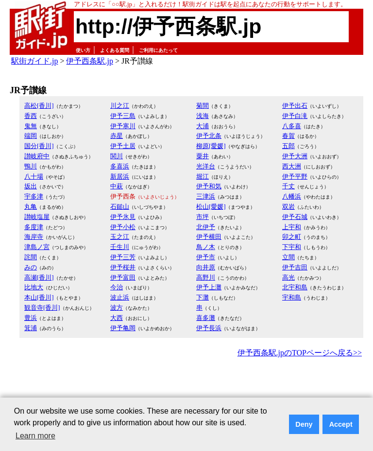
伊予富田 (123, 277)
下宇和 (291, 247)
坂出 (30, 186)
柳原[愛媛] (211, 146)
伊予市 (205, 257)
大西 (116, 317)
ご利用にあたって (158, 50)
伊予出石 (294, 105)
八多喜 (291, 126)
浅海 (202, 115)
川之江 (119, 105)
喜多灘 (205, 317)
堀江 (202, 176)
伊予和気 (208, 186)
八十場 (33, 176)
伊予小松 (123, 227)
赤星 (116, 135)
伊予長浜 (208, 328)
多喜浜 (119, 166)
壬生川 (119, 247)
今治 (116, 287)
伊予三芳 (123, 257)
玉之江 (119, 236)
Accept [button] (341, 424)
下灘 (202, 297)
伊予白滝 (294, 115)
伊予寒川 (123, 126)
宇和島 (291, 297)
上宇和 (291, 227)
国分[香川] (39, 146)
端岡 (30, 135)
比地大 (33, 287)
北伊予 (205, 227)
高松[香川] (39, 105)
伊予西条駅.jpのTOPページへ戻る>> (299, 353)
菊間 (202, 105)
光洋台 (205, 166)
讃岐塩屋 (37, 216)
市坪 (202, 216)
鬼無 (30, 126)
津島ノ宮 (37, 247)
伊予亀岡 (123, 328)
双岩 (288, 206)
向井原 (205, 267)
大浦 (202, 126)
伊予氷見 (123, 216)
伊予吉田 (294, 267)
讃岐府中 (37, 156)
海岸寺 (33, 236)
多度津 (33, 227)
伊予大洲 (294, 156)
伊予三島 (123, 115)
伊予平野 (294, 176)
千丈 (288, 186)
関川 (116, 156)
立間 (288, 257)
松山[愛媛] (211, 206)
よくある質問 (114, 50)
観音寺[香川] (42, 307)
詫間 (30, 257)
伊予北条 (208, 135)
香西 (30, 115)
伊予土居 (123, 146)
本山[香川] (39, 297)
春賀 (288, 135)
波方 (116, 307)
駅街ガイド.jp (34, 61)
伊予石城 (294, 216)
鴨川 (30, 166)
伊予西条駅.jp (89, 61)
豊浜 (30, 317)
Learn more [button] (35, 436)
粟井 (202, 156)
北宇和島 (294, 287)
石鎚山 (119, 206)
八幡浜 (291, 196)
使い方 (83, 50)
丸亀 (30, 206)
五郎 (288, 146)
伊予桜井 (123, 267)
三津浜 (205, 196)
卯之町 (291, 236)
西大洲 (291, 166)
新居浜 (119, 176)
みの (30, 267)
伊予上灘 (208, 287)
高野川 (205, 277)
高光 (288, 277)
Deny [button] (303, 424)
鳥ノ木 (205, 247)
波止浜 (119, 297)
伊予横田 (208, 236)
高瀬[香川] (39, 277)
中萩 (116, 186)
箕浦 (30, 328)
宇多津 (33, 196)
